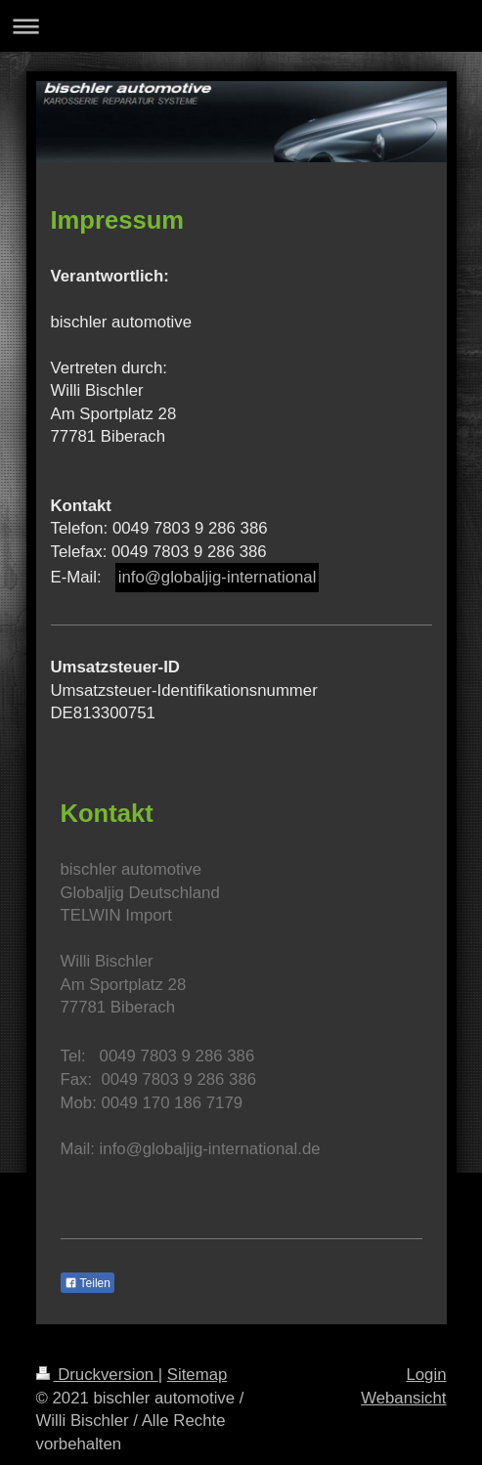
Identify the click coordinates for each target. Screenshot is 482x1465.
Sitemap (197, 1374)
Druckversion (97, 1374)
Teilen (87, 1283)
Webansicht (403, 1398)
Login (426, 1374)
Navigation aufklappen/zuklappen (241, 26)
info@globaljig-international (217, 577)
